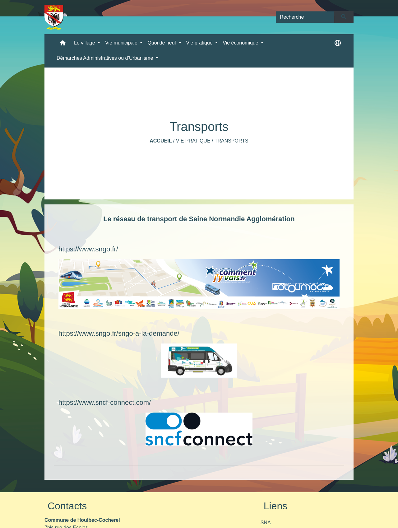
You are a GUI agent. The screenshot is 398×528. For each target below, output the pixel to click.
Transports (231, 140)
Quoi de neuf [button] (162, 42)
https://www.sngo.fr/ (88, 249)
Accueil (161, 140)
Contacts (67, 506)
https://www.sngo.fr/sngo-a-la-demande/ (118, 333)
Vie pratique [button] (200, 42)
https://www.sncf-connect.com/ (104, 402)
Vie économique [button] (241, 42)
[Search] (305, 17)
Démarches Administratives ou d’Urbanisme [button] (106, 58)
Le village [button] (85, 42)
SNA (266, 522)
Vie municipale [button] (122, 42)
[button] (63, 44)
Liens (276, 506)
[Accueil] (53, 17)
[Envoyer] (344, 17)
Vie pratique (193, 140)
